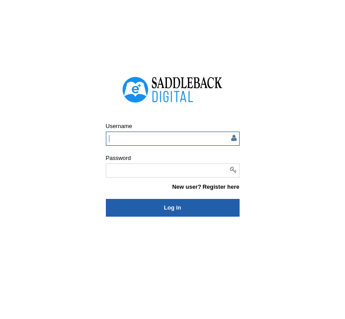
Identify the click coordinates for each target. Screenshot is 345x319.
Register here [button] (220, 186)
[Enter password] (173, 170)
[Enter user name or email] (173, 139)
